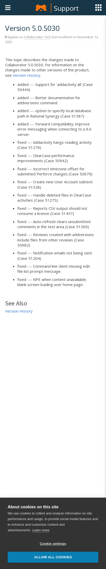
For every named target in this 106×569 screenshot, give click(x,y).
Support (66, 8)
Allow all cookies (53, 557)
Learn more (40, 530)
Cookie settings (53, 544)
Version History (26, 75)
